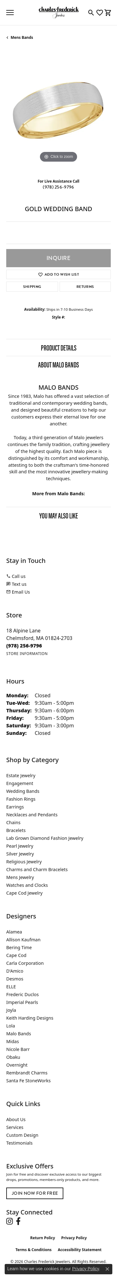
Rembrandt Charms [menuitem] (26, 1073)
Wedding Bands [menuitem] (22, 791)
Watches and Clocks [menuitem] (27, 885)
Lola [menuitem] (10, 1026)
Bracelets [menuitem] (16, 830)
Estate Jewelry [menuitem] (20, 775)
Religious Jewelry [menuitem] (23, 862)
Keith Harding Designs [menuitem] (29, 1018)
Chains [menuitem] (13, 822)
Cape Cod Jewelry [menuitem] (24, 893)
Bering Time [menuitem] (19, 947)
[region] (58, 111)
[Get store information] (27, 653)
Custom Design (22, 1135)
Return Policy (42, 1237)
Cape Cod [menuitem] (16, 955)
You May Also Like (58, 515)
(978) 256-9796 (58, 187)
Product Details (58, 347)
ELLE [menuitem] (11, 987)
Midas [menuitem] (12, 1041)
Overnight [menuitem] (16, 1065)
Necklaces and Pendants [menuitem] (31, 815)
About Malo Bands (58, 364)
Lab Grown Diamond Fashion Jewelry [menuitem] (44, 838)
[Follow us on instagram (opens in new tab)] (9, 1221)
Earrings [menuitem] (15, 807)
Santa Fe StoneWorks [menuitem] (28, 1081)
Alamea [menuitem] (14, 932)
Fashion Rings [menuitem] (21, 799)
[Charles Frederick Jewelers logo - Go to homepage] (58, 12)
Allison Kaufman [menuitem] (23, 940)
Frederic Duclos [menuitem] (22, 994)
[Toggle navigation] (10, 12)
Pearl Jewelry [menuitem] (19, 846)
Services (14, 1127)
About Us (16, 1119)
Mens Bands (22, 37)
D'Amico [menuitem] (14, 971)
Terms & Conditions (33, 1249)
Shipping (32, 286)
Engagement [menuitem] (19, 783)
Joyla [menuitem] (11, 1010)
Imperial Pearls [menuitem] (22, 1002)
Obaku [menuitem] (13, 1057)
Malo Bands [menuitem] (18, 1034)
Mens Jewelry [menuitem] (20, 877)
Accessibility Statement (79, 1249)
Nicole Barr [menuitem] (18, 1049)
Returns (85, 286)
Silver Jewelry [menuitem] (20, 854)
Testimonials (19, 1143)
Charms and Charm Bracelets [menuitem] (37, 869)
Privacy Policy (74, 1237)
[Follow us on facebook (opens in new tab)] (18, 1221)
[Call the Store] (24, 645)
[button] (91, 12)
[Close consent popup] (107, 1269)
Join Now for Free (35, 1193)
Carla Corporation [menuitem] (25, 963)
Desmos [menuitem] (14, 979)
